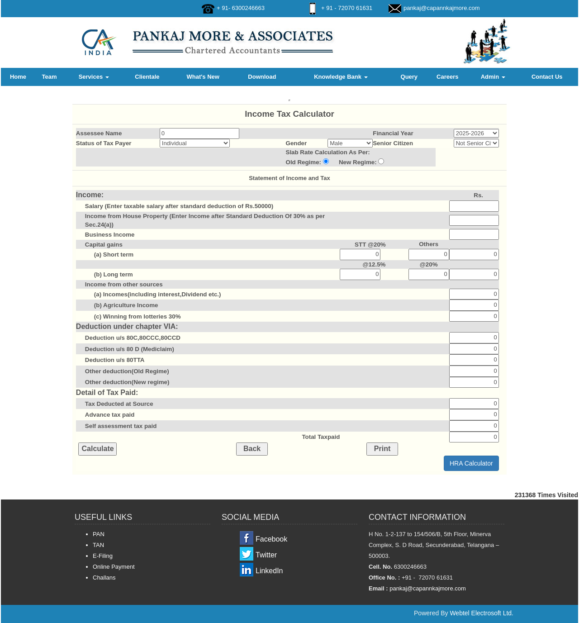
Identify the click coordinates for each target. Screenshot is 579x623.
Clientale (147, 76)
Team (49, 76)
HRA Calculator (471, 463)
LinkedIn (269, 571)
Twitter (266, 555)
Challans (104, 577)
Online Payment (114, 566)
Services (94, 76)
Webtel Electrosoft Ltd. (481, 613)
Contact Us (547, 76)
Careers (447, 76)
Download (262, 76)
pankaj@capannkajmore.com (441, 8)
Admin (493, 76)
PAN (98, 534)
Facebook (271, 539)
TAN (98, 545)
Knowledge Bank (340, 76)
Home (18, 76)
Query (409, 76)
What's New (202, 76)
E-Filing (103, 555)
